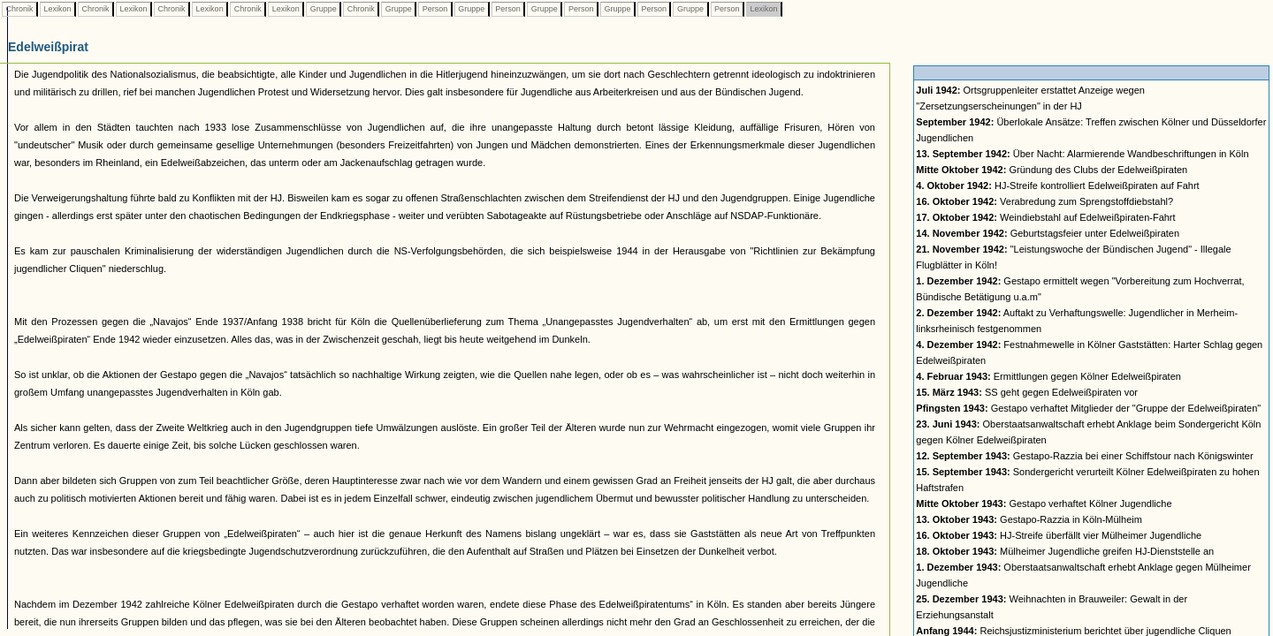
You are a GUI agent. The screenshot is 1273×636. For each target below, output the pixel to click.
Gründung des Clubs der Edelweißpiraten (1051, 169)
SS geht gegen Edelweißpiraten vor (1027, 392)
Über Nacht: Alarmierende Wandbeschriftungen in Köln (1082, 153)
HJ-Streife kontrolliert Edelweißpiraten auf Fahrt (1057, 185)
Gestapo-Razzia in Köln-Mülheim (1029, 519)
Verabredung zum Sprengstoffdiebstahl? (1044, 201)
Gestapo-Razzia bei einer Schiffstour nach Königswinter (1084, 455)
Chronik (19, 8)
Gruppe (323, 8)
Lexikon (57, 8)
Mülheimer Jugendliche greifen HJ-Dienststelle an (1065, 551)
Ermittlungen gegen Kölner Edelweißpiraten (1048, 376)
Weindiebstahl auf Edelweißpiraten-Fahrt (1045, 217)
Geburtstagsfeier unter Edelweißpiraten (1047, 233)
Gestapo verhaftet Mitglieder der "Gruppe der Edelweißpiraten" (1088, 408)
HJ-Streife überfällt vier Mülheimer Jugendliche (1058, 535)
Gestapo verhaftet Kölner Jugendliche (1043, 503)
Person (435, 8)
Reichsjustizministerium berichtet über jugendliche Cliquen (1073, 630)
